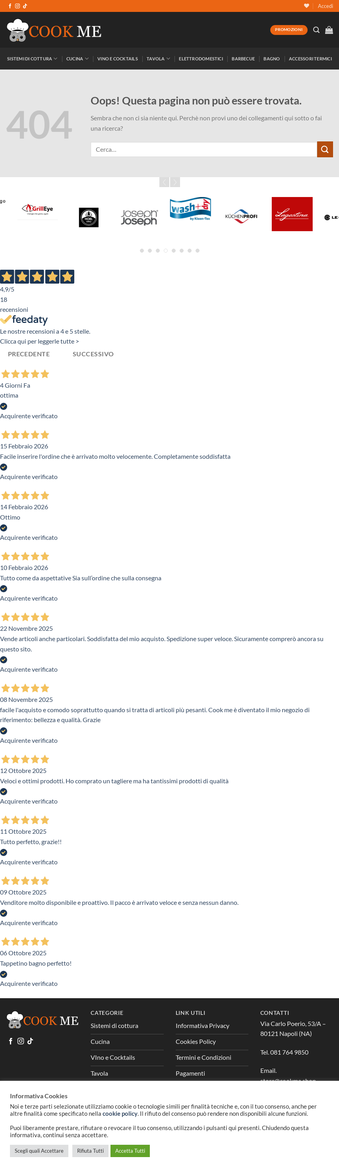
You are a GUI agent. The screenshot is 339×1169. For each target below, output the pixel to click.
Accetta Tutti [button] (130, 1151)
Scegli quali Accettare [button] (39, 1151)
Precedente (29, 353)
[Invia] (325, 149)
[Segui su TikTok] (25, 6)
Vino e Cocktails (117, 58)
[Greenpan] (283, 200)
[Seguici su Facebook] (10, 6)
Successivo (93, 353)
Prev (164, 182)
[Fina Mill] (28, 217)
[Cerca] (316, 30)
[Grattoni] (232, 208)
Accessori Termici (310, 58)
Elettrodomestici (201, 58)
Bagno (271, 58)
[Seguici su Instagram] (17, 6)
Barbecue (243, 58)
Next (175, 182)
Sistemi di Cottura (32, 58)
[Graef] (181, 217)
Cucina (77, 58)
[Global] (130, 217)
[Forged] (79, 200)
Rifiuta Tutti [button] (90, 1151)
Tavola (158, 58)
